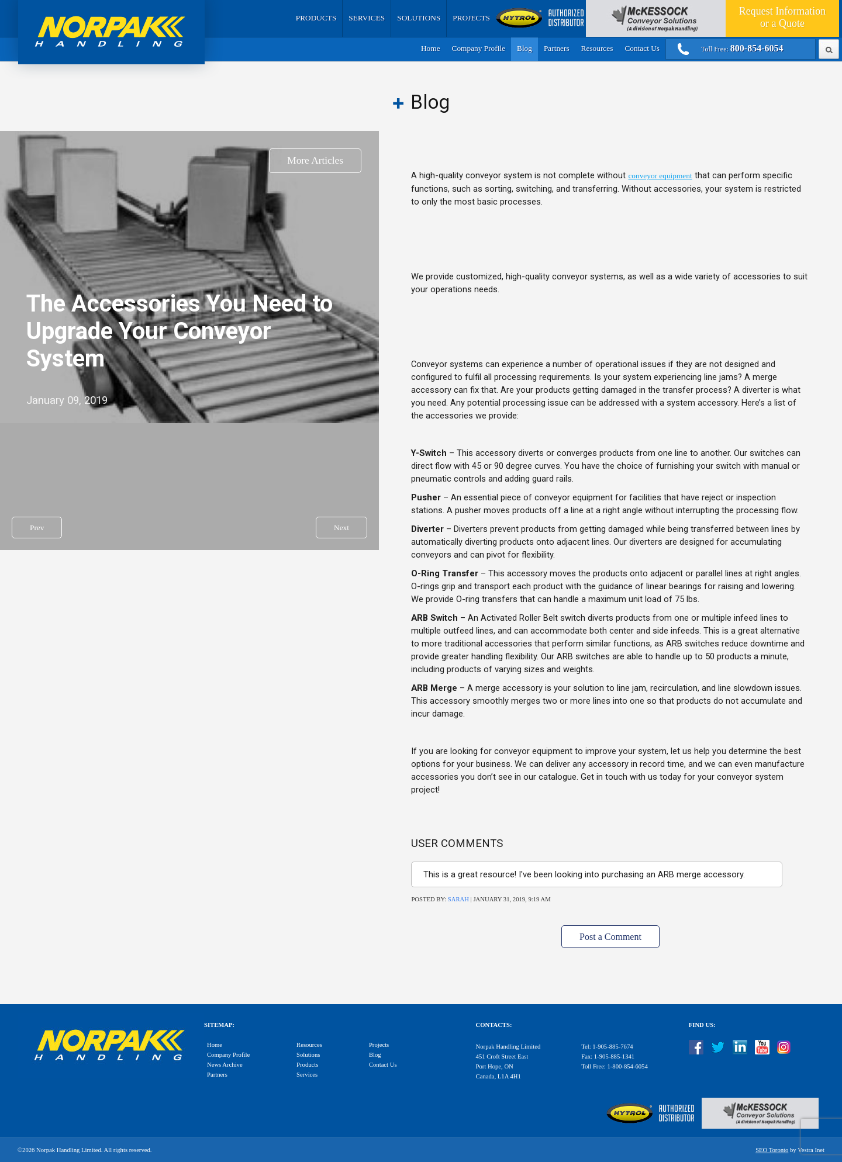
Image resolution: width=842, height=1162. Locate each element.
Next (341, 527)
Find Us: (702, 1025)
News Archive (225, 1064)
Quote (782, 17)
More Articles (315, 160)
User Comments (457, 843)
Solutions (418, 17)
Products (316, 17)
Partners (557, 48)
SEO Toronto (771, 1150)
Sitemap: (219, 1025)
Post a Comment (610, 937)
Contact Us (642, 48)
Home (430, 48)
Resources (597, 48)
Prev (37, 527)
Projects (471, 17)
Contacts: (494, 1025)
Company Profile (478, 48)
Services (366, 17)
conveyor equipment (660, 175)
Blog (524, 48)
